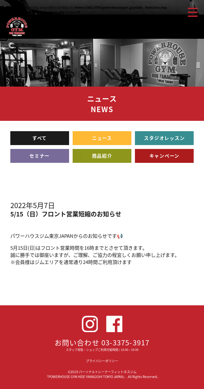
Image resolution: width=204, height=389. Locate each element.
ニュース (102, 138)
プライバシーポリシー (102, 360)
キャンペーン (164, 155)
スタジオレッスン (164, 138)
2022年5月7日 (32, 205)
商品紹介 (102, 155)
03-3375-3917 (125, 342)
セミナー (39, 155)
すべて (39, 138)
